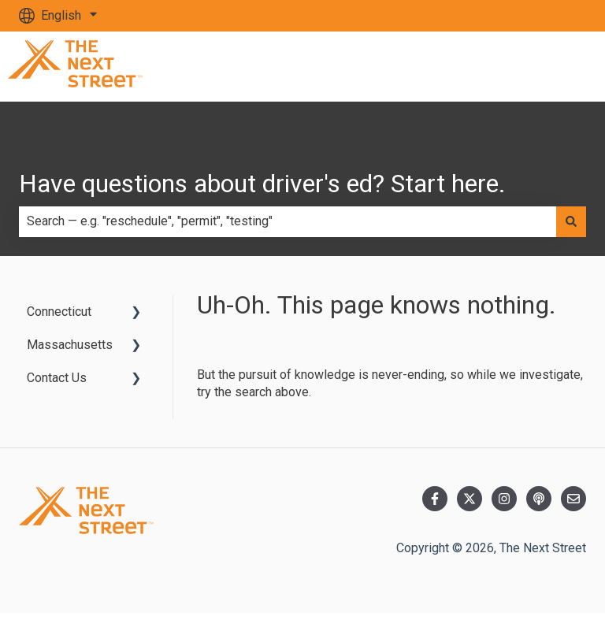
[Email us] (573, 498)
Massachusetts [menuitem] (70, 344)
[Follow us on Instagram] (504, 498)
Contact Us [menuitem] (57, 377)
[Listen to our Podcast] (538, 498)
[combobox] (287, 221)
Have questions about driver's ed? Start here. (262, 184)
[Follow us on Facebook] (434, 498)
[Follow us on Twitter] (469, 498)
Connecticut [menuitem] (59, 311)
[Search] (571, 221)
